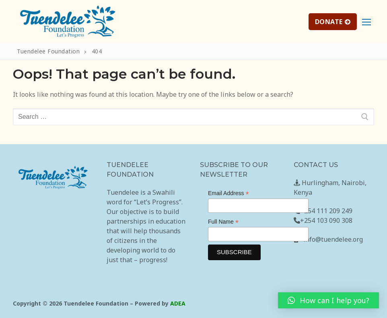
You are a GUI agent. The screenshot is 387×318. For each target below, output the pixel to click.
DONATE (333, 21)
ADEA (177, 303)
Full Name (223, 222)
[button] (328, 300)
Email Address (228, 193)
